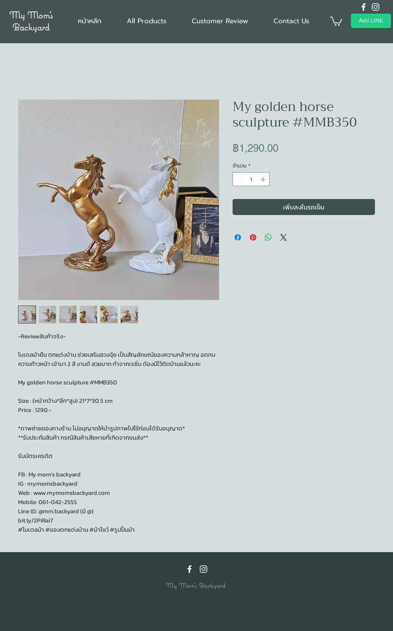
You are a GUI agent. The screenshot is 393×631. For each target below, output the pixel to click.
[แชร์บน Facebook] (238, 237)
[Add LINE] (371, 21)
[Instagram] (376, 7)
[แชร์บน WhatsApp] (268, 237)
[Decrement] (238, 179)
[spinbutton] (251, 179)
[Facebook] (364, 7)
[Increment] (264, 179)
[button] (336, 21)
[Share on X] (283, 237)
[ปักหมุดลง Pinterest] (253, 237)
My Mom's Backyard (31, 21)
